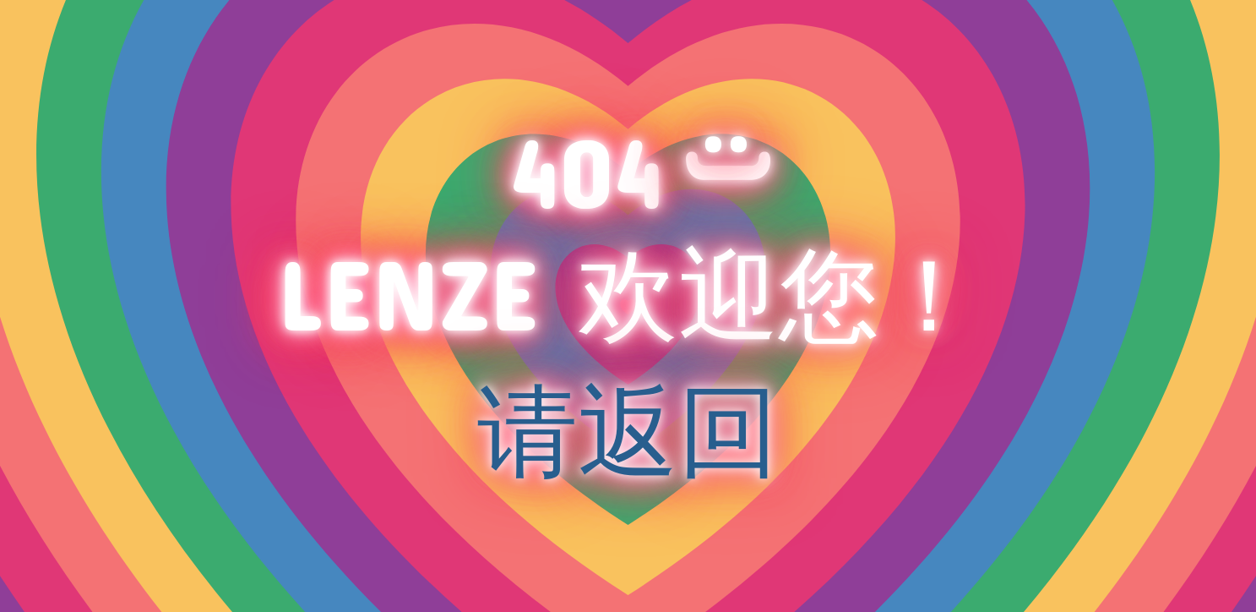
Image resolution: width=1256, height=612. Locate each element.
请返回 (628, 428)
